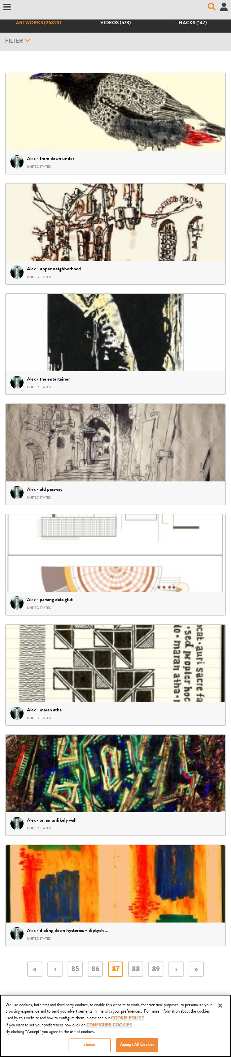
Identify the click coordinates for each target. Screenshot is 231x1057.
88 (136, 969)
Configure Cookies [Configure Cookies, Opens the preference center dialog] (109, 1026)
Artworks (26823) (38, 23)
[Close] (220, 1006)
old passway (51, 489)
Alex (31, 158)
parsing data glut (56, 600)
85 (75, 969)
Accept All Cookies (137, 1046)
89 (156, 969)
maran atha (51, 710)
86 (95, 969)
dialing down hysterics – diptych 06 (75, 931)
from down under (57, 159)
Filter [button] (17, 41)
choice (89, 1046)
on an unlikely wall (58, 820)
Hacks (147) (193, 23)
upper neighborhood (60, 269)
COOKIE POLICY (127, 1019)
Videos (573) (115, 23)
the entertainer (55, 379)
